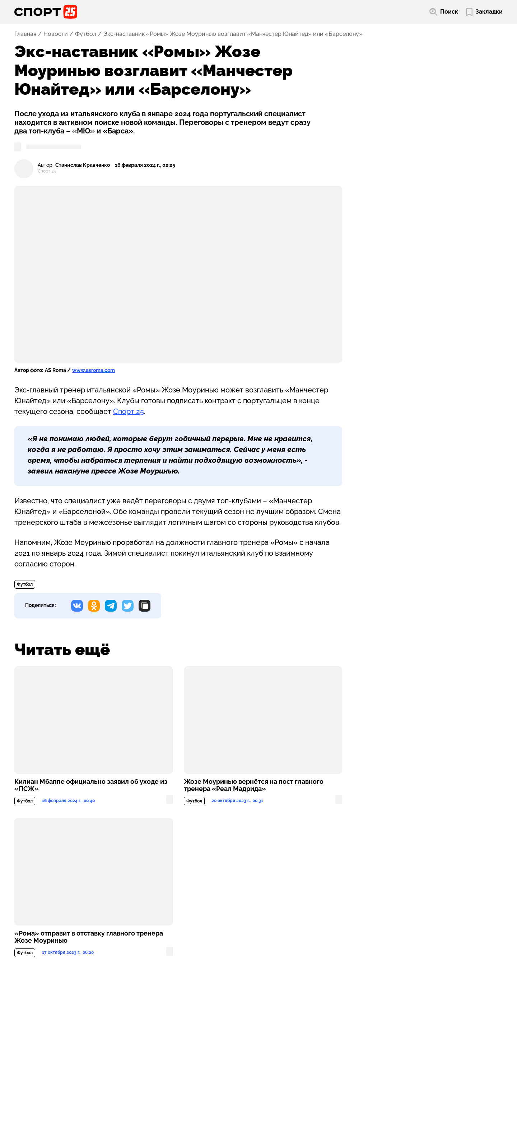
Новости (55, 34)
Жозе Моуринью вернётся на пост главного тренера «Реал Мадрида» (253, 785)
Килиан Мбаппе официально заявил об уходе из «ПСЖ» (90, 785)
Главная (25, 34)
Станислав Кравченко (82, 165)
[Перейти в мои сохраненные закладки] (484, 12)
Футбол (85, 34)
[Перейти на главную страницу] (45, 12)
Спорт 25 (128, 411)
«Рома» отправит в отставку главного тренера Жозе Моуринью (88, 937)
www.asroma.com (93, 370)
